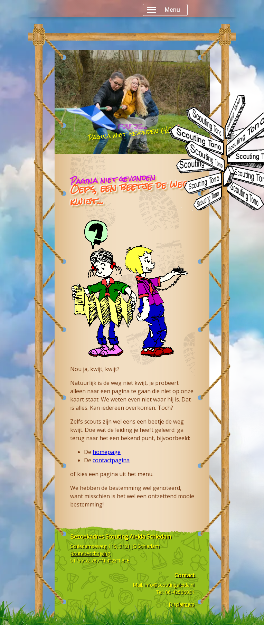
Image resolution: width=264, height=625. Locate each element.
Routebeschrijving (90, 553)
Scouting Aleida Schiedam (138, 536)
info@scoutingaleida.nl (169, 584)
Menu (163, 10)
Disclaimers (182, 604)
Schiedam (148, 546)
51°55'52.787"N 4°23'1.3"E (99, 560)
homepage (107, 452)
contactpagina (111, 460)
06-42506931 (180, 592)
